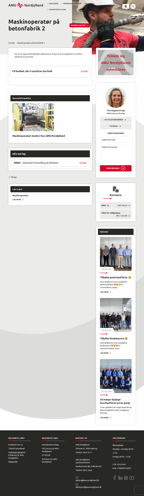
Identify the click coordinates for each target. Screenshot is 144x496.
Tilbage (13, 177)
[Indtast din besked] (116, 154)
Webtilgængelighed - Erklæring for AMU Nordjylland (17, 455)
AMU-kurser (53, 3)
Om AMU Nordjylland (57, 9)
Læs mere (16, 199)
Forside (11, 43)
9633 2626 (87, 470)
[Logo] (25, 5)
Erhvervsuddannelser (72, 3)
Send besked (113, 168)
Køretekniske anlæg (50, 445)
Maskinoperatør (20, 195)
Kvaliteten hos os (15, 445)
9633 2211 (87, 452)
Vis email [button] (113, 126)
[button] (133, 6)
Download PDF (78, 25)
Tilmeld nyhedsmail (16, 448)
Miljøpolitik (13, 462)
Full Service (89, 3)
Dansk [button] (126, 6)
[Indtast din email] (116, 140)
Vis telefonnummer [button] (113, 120)
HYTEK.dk (46, 455)
